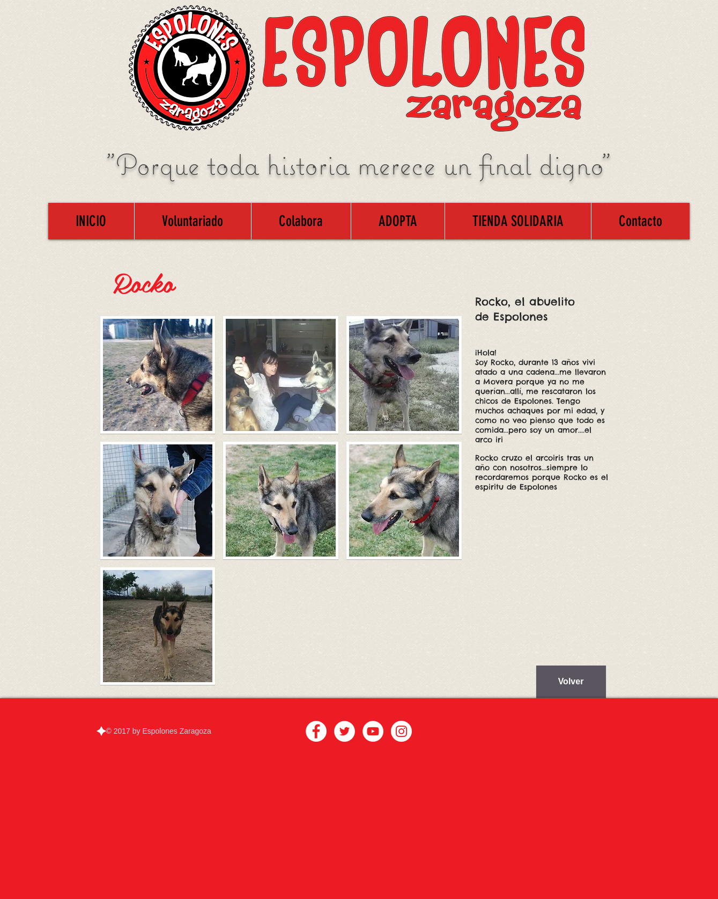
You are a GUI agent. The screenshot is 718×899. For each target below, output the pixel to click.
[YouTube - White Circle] (372, 731)
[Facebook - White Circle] (316, 731)
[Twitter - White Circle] (344, 731)
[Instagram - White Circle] (401, 731)
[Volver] (571, 682)
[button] (158, 375)
